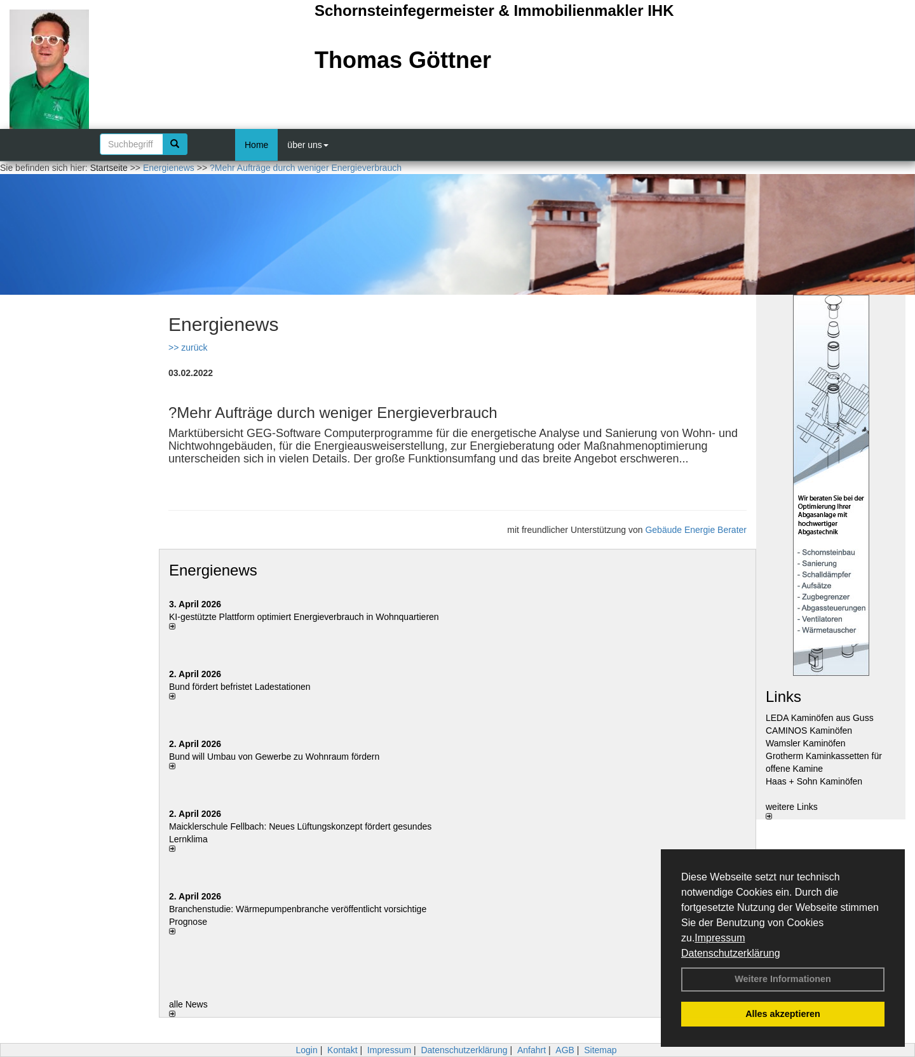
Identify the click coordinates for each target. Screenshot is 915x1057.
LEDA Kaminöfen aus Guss (820, 718)
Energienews (213, 570)
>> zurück (187, 347)
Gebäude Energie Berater (696, 530)
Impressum (720, 937)
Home (256, 145)
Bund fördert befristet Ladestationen (240, 687)
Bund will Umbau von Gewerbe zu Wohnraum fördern (274, 756)
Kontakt (342, 1050)
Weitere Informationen (783, 979)
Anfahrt (531, 1050)
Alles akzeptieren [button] (782, 1014)
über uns (307, 145)
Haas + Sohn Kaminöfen (814, 781)
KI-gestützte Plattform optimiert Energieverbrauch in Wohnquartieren (304, 617)
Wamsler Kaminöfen (806, 743)
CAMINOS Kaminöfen (809, 730)
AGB (564, 1050)
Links (783, 696)
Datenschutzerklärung (730, 953)
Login (306, 1050)
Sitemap (600, 1050)
